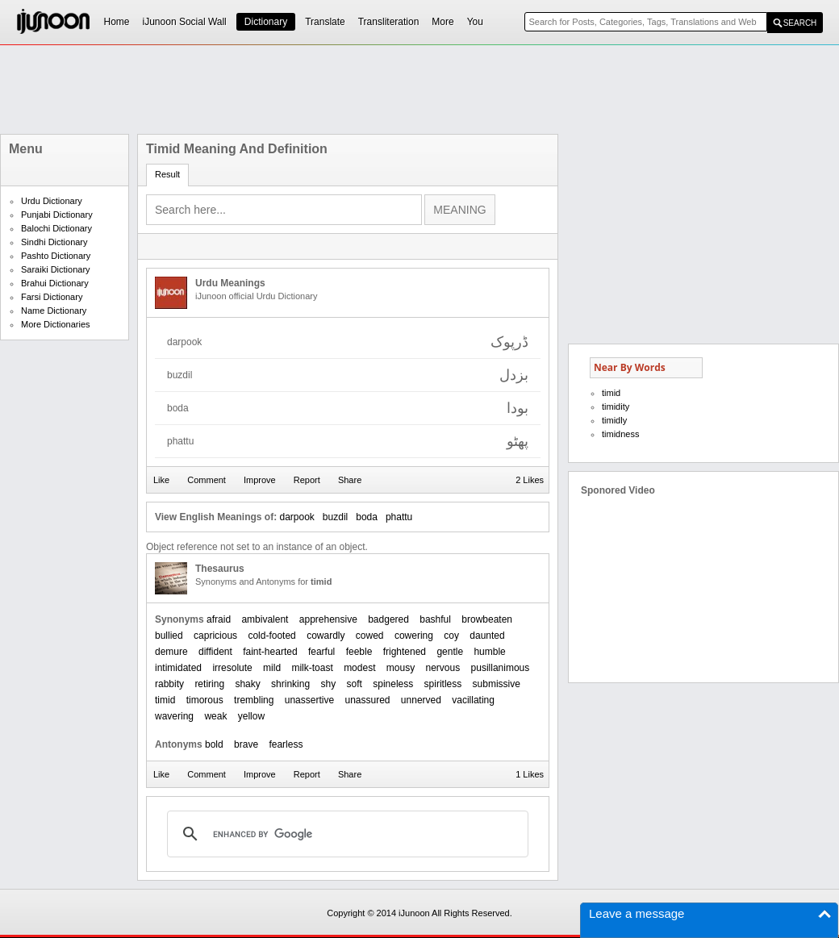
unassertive (309, 700)
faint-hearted (270, 651)
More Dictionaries (55, 324)
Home (117, 21)
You (475, 21)
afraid (219, 619)
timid (165, 700)
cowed (370, 635)
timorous (204, 700)
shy (328, 684)
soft (354, 684)
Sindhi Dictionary (54, 242)
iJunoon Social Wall (185, 21)
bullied (169, 635)
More (442, 21)
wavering (174, 716)
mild (272, 667)
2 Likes (530, 480)
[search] (345, 834)
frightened (404, 651)
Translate (325, 21)
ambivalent (264, 619)
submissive (496, 684)
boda (367, 517)
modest (359, 667)
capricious (215, 635)
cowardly (325, 635)
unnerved (421, 700)
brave (246, 744)
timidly (614, 420)
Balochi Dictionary (56, 228)
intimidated (178, 667)
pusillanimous (500, 667)
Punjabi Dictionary (57, 214)
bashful (435, 619)
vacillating (473, 700)
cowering (413, 635)
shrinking (290, 684)
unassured (367, 700)
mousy (400, 667)
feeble (359, 651)
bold (214, 744)
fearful (321, 651)
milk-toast (311, 667)
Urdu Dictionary (51, 201)
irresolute (232, 667)
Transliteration (389, 21)
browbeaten (486, 619)
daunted (487, 635)
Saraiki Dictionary (55, 269)
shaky (247, 684)
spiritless (443, 684)
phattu (399, 517)
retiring (209, 684)
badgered (388, 619)
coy (451, 635)
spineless (393, 684)
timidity (615, 406)
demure (171, 651)
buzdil (335, 517)
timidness (620, 434)
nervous (443, 667)
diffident (215, 651)
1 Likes (530, 774)
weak (215, 716)
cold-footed (271, 635)
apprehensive (328, 619)
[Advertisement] (419, 89)
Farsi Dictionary (51, 297)
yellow (251, 716)
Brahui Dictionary (55, 283)
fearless (286, 744)
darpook (296, 517)
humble (489, 651)
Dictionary (265, 21)
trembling (253, 700)
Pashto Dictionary (55, 256)
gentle (449, 651)
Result (167, 174)
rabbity (169, 684)
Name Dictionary (53, 310)
